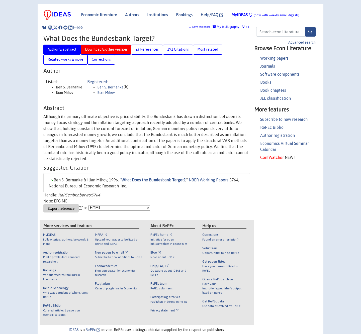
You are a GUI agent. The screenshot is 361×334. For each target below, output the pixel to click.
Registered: (97, 81)
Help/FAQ (212, 15)
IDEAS (74, 330)
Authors (132, 15)
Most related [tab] (207, 49)
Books (265, 82)
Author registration (277, 135)
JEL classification (275, 98)
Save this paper (201, 27)
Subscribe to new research (284, 119)
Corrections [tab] (101, 59)
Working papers (274, 58)
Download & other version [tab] (106, 49)
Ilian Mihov (106, 92)
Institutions (157, 15)
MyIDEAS (265, 15)
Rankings (184, 15)
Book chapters (273, 90)
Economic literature (99, 15)
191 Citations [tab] (178, 49)
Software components (280, 74)
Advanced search (302, 42)
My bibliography (226, 27)
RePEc (92, 330)
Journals (267, 66)
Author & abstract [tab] (62, 49)
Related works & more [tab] (65, 59)
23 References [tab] (147, 49)
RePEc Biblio (272, 127)
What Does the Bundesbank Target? (153, 180)
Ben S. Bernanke (110, 87)
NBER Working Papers (208, 180)
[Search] (310, 32)
